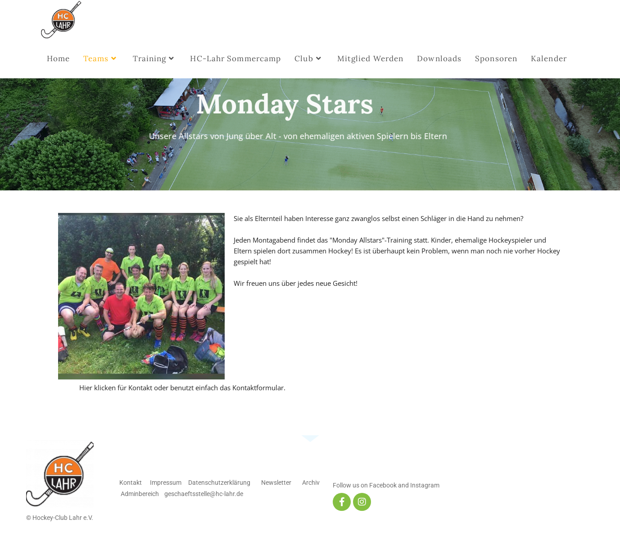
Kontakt (130, 482)
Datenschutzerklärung (218, 482)
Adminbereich (140, 493)
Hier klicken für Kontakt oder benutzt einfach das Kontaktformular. (182, 387)
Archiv (311, 482)
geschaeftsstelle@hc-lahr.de (203, 493)
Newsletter (276, 482)
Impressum (165, 482)
